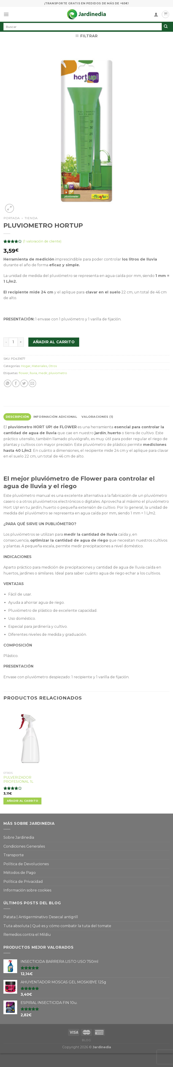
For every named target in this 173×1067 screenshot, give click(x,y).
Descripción (17, 416)
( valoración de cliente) (42, 241)
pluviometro (58, 373)
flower (23, 373)
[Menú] (6, 14)
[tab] (17, 416)
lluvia (33, 373)
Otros (53, 366)
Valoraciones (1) (97, 416)
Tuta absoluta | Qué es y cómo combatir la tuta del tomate (57, 926)
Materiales (39, 366)
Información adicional (55, 416)
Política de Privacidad (23, 881)
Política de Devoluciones (26, 864)
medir (42, 373)
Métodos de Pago (19, 872)
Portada (11, 218)
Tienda (31, 218)
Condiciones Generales (24, 846)
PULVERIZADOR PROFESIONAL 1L (18, 779)
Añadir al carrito (54, 342)
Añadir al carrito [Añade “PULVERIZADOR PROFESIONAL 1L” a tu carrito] (22, 800)
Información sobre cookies (27, 890)
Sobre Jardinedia (18, 837)
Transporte (13, 855)
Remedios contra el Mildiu (27, 934)
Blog (86, 1040)
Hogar (25, 366)
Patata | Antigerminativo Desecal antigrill (40, 917)
